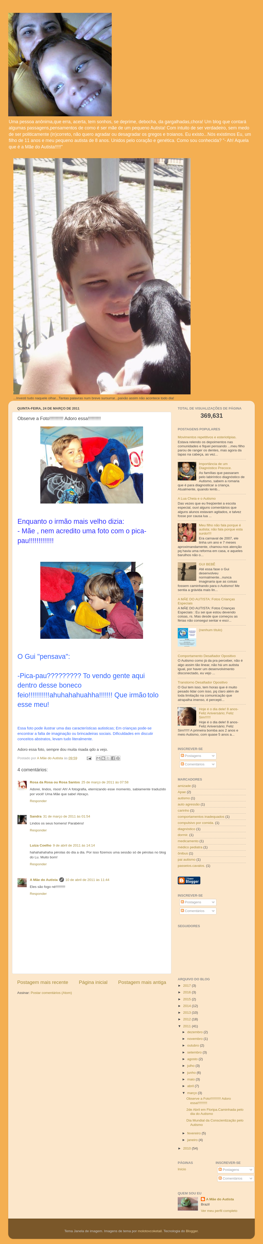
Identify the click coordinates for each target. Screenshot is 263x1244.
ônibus (183, 853)
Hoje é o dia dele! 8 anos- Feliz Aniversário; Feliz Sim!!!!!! (218, 713)
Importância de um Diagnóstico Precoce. (215, 466)
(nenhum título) (210, 630)
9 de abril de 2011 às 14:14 (74, 845)
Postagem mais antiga (142, 982)
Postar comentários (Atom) (51, 993)
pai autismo (186, 859)
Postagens (191, 756)
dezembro (195, 1032)
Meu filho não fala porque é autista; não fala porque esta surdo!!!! (220, 529)
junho (192, 1073)
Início (182, 1169)
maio (191, 1079)
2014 (187, 1006)
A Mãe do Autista (44, 880)
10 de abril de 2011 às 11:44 (87, 880)
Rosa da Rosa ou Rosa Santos (55, 782)
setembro (195, 1052)
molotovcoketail (150, 1231)
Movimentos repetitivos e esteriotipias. (207, 437)
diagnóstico (186, 829)
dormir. (183, 835)
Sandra (36, 816)
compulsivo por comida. (196, 823)
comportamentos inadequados (201, 817)
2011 (187, 1026)
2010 (187, 1148)
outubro (193, 1045)
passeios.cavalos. (191, 866)
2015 (187, 999)
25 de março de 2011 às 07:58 (104, 782)
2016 (187, 992)
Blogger (192, 1231)
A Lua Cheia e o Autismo (197, 498)
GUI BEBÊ (207, 564)
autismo (184, 798)
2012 (187, 1019)
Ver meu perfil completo (219, 1211)
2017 (187, 985)
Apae (182, 792)
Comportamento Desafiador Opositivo (207, 656)
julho (191, 1066)
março (192, 1093)
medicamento (188, 841)
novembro (195, 1039)
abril (191, 1086)
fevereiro (194, 1133)
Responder (38, 801)
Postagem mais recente (42, 982)
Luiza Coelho (40, 845)
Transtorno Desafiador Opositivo (203, 682)
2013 (187, 1012)
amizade (184, 786)
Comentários (192, 764)
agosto (193, 1059)
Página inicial (93, 982)
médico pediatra (190, 847)
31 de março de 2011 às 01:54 (66, 816)
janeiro (193, 1140)
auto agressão (189, 804)
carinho (183, 810)
